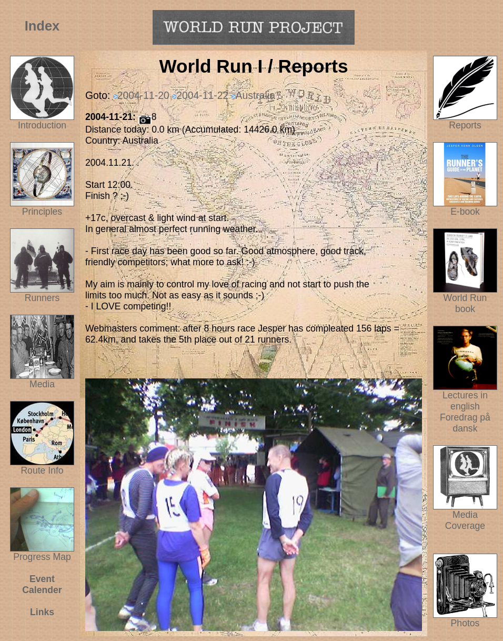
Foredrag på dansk (465, 423)
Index (42, 25)
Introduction (42, 125)
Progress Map (42, 552)
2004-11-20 (143, 95)
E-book (465, 211)
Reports (465, 125)
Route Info (42, 470)
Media (42, 384)
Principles (42, 211)
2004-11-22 (202, 95)
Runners (42, 298)
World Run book (465, 299)
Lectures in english (465, 397)
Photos (465, 618)
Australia (255, 95)
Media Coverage (465, 516)
